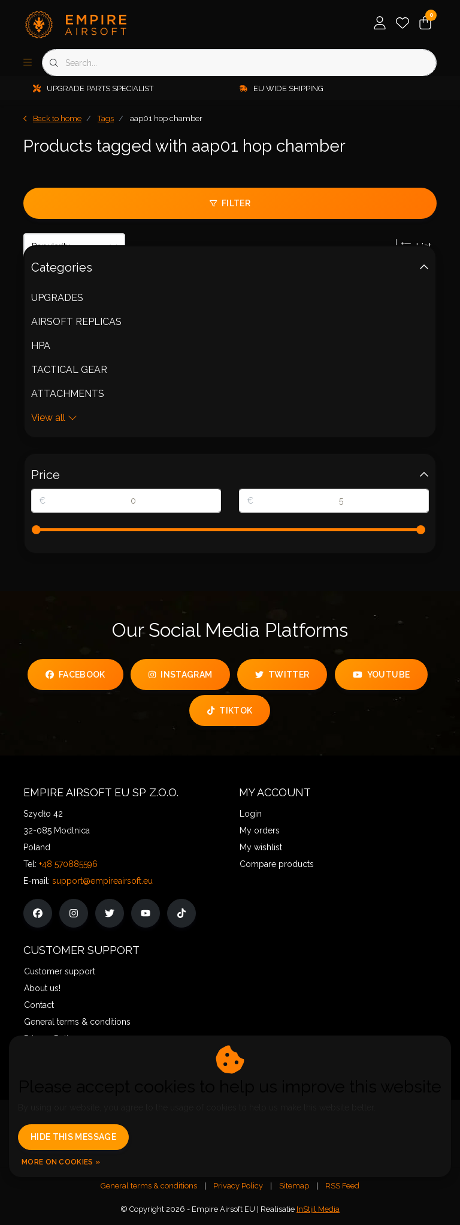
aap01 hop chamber (166, 118)
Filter (230, 203)
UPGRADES (57, 297)
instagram (180, 674)
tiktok (229, 710)
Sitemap (294, 1185)
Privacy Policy (238, 1185)
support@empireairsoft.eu (102, 881)
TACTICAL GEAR (69, 369)
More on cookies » (61, 1162)
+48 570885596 (68, 864)
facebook (75, 674)
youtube (381, 674)
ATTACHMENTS (67, 393)
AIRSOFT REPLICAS (76, 321)
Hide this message (73, 1137)
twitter (282, 674)
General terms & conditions (149, 1185)
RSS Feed (342, 1185)
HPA (40, 345)
